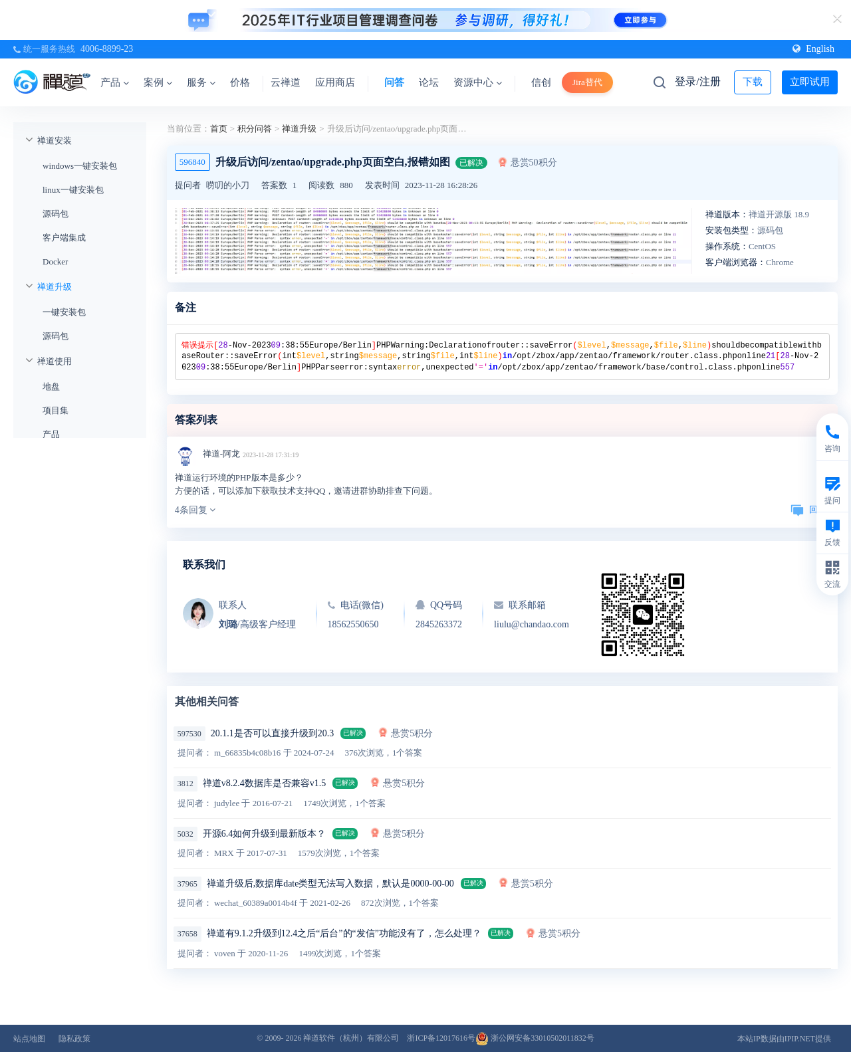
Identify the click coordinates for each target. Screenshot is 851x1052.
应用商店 (335, 82)
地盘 (51, 386)
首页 (218, 129)
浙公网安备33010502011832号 (534, 1038)
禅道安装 (54, 141)
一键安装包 (64, 312)
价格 (240, 82)
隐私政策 (74, 1038)
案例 (158, 82)
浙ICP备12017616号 (441, 1038)
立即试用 (810, 81)
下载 (753, 81)
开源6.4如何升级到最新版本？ (264, 834)
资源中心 (477, 82)
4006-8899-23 (106, 49)
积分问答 (254, 129)
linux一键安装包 (73, 190)
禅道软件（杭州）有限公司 (351, 1038)
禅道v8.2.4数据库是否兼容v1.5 (264, 783)
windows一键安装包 (80, 166)
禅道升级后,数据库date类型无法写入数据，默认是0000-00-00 (330, 884)
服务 (201, 82)
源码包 (55, 214)
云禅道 (286, 82)
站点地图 (29, 1038)
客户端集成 (64, 238)
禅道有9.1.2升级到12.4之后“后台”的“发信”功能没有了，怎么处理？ (344, 933)
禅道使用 (54, 361)
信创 (541, 82)
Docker (55, 261)
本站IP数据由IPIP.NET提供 (784, 1038)
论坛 (429, 82)
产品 (114, 82)
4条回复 (195, 510)
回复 (808, 509)
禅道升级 (54, 287)
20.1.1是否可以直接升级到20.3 (272, 733)
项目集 (55, 410)
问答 (394, 82)
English (813, 49)
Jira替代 (587, 82)
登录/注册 (697, 81)
